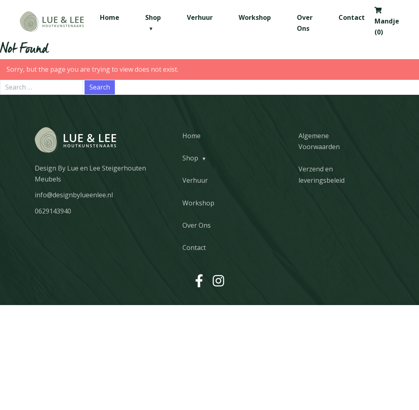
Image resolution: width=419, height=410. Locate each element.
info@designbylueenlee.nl (74, 194)
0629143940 (53, 211)
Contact (352, 17)
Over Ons (196, 225)
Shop (190, 158)
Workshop (255, 17)
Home (109, 17)
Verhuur (200, 17)
